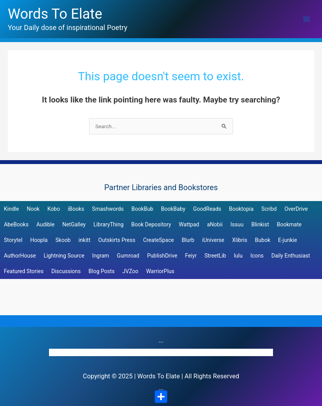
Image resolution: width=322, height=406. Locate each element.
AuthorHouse (20, 255)
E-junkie (287, 240)
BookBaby (173, 209)
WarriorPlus (160, 271)
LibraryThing (108, 224)
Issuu (236, 224)
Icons (257, 255)
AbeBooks (16, 224)
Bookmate (289, 224)
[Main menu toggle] (307, 19)
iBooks (76, 209)
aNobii (214, 224)
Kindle (11, 209)
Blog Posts (102, 271)
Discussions (66, 271)
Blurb (188, 240)
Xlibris (239, 240)
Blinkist (260, 224)
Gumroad (128, 255)
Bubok (262, 240)
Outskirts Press (116, 240)
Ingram (100, 255)
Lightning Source (64, 255)
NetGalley (74, 224)
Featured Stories (24, 271)
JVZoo (130, 271)
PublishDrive (162, 255)
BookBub (142, 209)
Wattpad (189, 224)
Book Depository (151, 224)
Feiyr (191, 255)
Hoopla (39, 240)
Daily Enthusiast (290, 255)
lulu (238, 255)
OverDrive (296, 209)
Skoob (62, 240)
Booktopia (241, 209)
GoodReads (207, 209)
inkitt (85, 240)
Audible (45, 224)
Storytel (13, 240)
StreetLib (215, 255)
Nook (33, 209)
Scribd (269, 209)
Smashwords (108, 209)
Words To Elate (55, 13)
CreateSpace (158, 240)
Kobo (53, 209)
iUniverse (213, 240)
